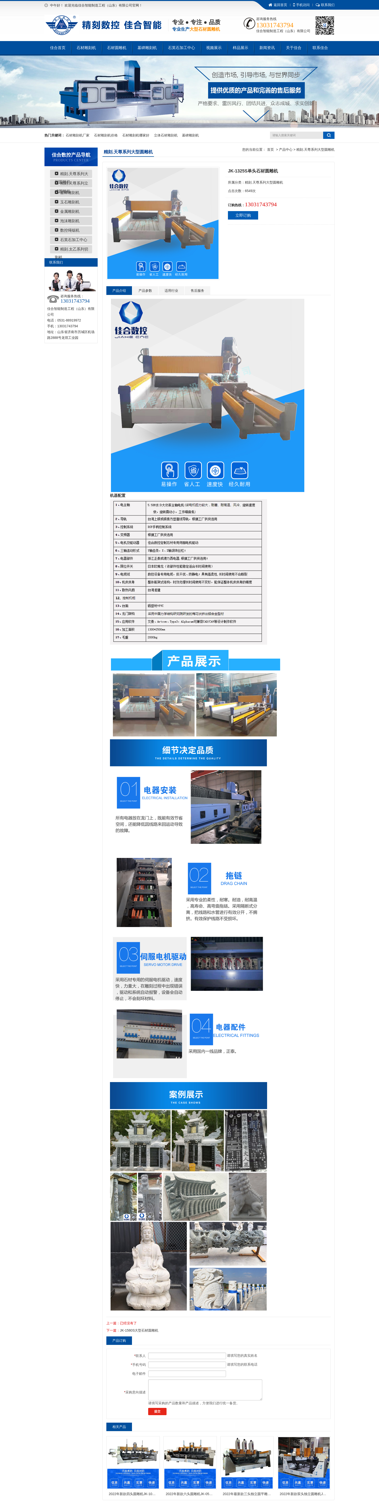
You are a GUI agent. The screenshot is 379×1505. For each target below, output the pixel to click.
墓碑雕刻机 (147, 48)
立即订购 (243, 215)
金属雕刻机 (70, 211)
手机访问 (301, 5)
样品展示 (240, 48)
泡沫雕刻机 (70, 221)
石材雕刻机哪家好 (135, 135)
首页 (270, 149)
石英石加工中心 (181, 48)
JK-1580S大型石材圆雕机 (139, 1330)
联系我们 (325, 5)
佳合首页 (58, 48)
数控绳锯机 (70, 230)
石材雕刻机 (86, 48)
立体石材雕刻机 (166, 135)
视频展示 (214, 48)
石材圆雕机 (116, 48)
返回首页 (278, 5)
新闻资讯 (267, 48)
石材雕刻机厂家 (77, 135)
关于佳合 (293, 48)
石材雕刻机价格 (106, 135)
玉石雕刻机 (70, 202)
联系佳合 (320, 48)
